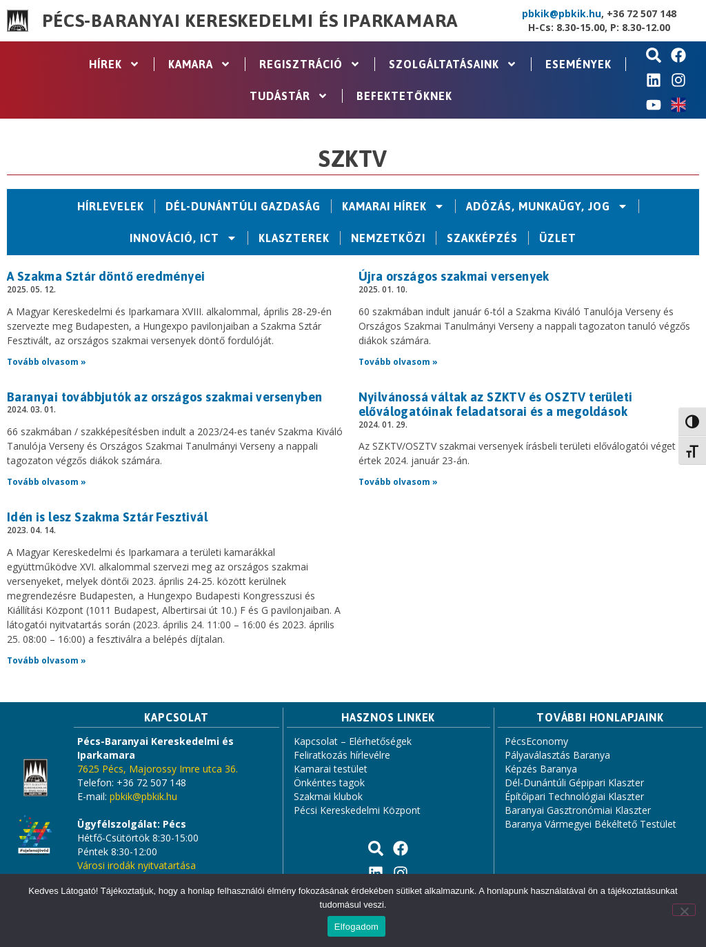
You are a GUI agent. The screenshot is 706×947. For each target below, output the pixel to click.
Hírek (114, 64)
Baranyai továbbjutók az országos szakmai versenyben (164, 397)
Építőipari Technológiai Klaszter (574, 796)
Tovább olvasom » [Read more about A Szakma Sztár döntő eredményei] (46, 362)
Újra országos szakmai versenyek (454, 276)
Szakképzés (482, 238)
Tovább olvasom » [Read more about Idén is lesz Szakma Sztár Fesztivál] (46, 660)
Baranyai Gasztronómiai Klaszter (578, 810)
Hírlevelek (110, 206)
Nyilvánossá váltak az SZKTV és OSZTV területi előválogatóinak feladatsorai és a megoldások (496, 404)
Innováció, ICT (183, 238)
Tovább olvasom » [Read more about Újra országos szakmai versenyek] (398, 362)
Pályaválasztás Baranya (557, 754)
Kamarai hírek (393, 206)
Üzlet (557, 238)
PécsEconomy (536, 741)
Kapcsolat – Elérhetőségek (353, 741)
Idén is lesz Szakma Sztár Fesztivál (107, 517)
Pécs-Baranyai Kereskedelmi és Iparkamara (250, 20)
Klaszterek (294, 238)
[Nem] (684, 910)
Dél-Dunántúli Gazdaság (243, 206)
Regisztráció (310, 64)
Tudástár (289, 95)
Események (578, 64)
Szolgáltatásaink (453, 64)
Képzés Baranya (541, 768)
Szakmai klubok (328, 796)
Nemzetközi (388, 238)
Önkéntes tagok (329, 782)
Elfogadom (356, 926)
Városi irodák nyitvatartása (136, 865)
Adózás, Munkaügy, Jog (547, 206)
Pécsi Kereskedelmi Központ (357, 810)
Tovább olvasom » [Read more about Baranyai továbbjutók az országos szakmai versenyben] (46, 482)
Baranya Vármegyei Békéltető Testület (590, 823)
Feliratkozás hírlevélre (342, 754)
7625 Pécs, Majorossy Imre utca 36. (157, 768)
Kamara (199, 64)
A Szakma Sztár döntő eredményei (106, 276)
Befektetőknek (404, 96)
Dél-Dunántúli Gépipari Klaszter (574, 782)
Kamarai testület (330, 768)
